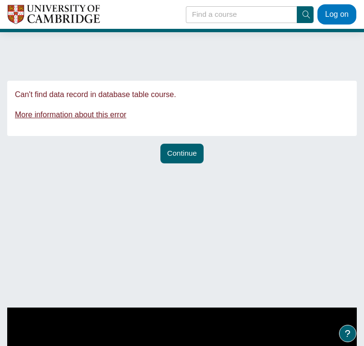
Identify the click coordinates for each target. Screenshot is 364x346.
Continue (182, 153)
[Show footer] (347, 333)
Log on (337, 14)
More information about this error (70, 115)
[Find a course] (242, 14)
